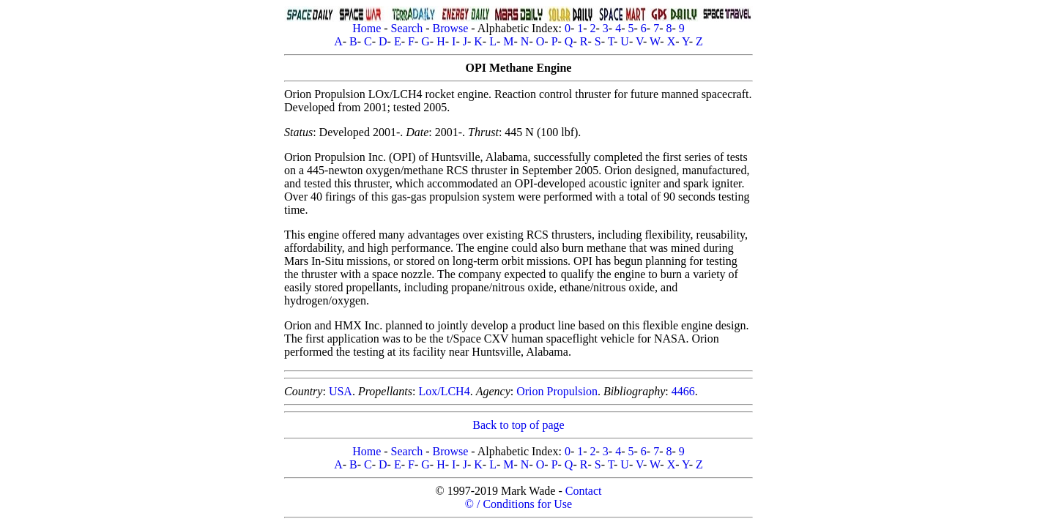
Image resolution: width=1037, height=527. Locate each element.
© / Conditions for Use (518, 504)
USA (340, 391)
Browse (450, 28)
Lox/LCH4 (443, 391)
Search (407, 28)
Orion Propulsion (557, 391)
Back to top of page (518, 425)
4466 (683, 391)
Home (366, 28)
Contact (583, 491)
